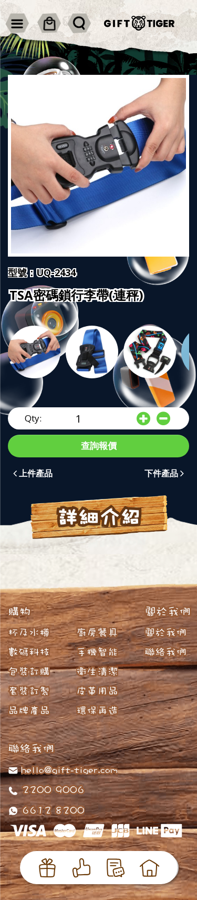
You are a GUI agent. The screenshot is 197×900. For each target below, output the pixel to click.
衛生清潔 (97, 671)
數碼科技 (29, 652)
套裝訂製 (29, 691)
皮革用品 (97, 691)
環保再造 (97, 710)
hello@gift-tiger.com (69, 769)
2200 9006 (51, 789)
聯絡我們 (165, 652)
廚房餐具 (97, 632)
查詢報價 (99, 445)
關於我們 (165, 632)
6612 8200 (51, 810)
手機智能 (97, 652)
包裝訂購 (29, 671)
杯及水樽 (29, 632)
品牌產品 (29, 710)
